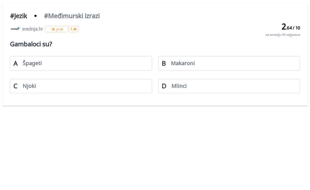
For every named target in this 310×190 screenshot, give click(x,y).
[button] (56, 29)
